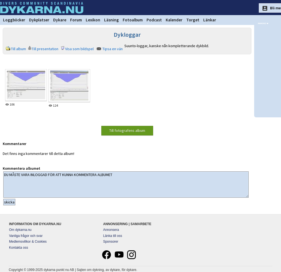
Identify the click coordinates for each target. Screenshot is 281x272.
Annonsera (111, 230)
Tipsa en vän (112, 48)
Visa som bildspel (79, 48)
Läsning (111, 19)
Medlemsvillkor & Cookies (28, 241)
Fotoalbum (133, 19)
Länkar (209, 19)
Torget (192, 19)
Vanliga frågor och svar (26, 236)
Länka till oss (112, 236)
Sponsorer (110, 241)
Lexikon (93, 19)
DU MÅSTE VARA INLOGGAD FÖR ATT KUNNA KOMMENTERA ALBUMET (126, 184)
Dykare (59, 19)
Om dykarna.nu (20, 230)
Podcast (154, 19)
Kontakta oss (18, 248)
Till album (18, 48)
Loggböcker (14, 19)
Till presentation (45, 48)
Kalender (174, 19)
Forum (76, 19)
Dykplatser (39, 19)
